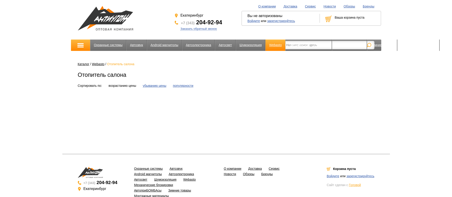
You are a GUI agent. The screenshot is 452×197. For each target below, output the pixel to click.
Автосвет (225, 45)
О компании (267, 6)
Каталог (83, 64)
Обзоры (349, 6)
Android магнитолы (164, 45)
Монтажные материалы (418, 45)
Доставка (290, 6)
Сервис (310, 6)
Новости (329, 6)
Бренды (368, 6)
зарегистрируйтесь (281, 21)
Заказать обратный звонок (198, 28)
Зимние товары (382, 45)
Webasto (275, 45)
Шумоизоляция (251, 45)
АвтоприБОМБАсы (349, 45)
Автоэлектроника (198, 45)
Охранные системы (108, 45)
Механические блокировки (308, 45)
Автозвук (136, 45)
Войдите (253, 21)
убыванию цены (154, 85)
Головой (355, 185)
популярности (183, 85)
